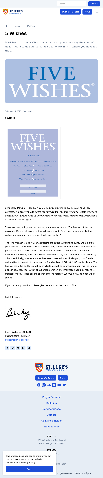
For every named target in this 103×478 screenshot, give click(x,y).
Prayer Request (51, 397)
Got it (29, 469)
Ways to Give (52, 426)
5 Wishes (31, 26)
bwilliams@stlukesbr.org (17, 339)
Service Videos (52, 408)
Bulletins (51, 402)
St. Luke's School (70, 12)
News (87, 12)
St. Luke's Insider (51, 420)
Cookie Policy (13, 462)
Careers (51, 414)
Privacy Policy (28, 462)
